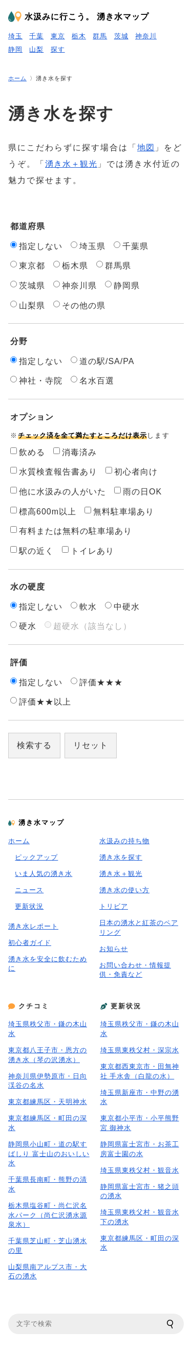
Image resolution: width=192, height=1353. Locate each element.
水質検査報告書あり (53, 471)
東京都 (27, 265)
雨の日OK (138, 491)
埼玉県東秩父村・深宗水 (139, 1050)
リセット (90, 745)
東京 (58, 36)
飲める (27, 452)
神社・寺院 (36, 380)
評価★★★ (97, 682)
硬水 (23, 625)
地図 (146, 147)
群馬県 (113, 265)
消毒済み (75, 452)
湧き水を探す (120, 857)
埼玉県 (88, 246)
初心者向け (131, 471)
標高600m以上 (43, 511)
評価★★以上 (40, 701)
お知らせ (113, 949)
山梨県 (27, 305)
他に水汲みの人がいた (58, 491)
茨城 (121, 36)
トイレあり (88, 550)
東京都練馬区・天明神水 (47, 1102)
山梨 (36, 49)
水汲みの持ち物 (124, 841)
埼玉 (15, 36)
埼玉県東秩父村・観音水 (139, 1170)
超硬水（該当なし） (88, 625)
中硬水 (122, 606)
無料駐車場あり (119, 511)
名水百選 (92, 380)
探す (58, 49)
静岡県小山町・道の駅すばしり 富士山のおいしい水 (49, 1153)
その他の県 (79, 305)
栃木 (79, 36)
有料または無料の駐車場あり (71, 530)
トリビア (113, 906)
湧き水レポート (33, 926)
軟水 (84, 606)
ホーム (17, 78)
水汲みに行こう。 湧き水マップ (87, 16)
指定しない (36, 246)
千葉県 (131, 246)
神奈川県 (75, 285)
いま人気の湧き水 (43, 873)
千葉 (36, 36)
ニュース (29, 890)
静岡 (15, 49)
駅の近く (32, 550)
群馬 (100, 36)
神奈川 (146, 36)
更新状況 (29, 906)
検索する (34, 745)
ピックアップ (36, 857)
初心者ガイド (29, 942)
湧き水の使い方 (124, 890)
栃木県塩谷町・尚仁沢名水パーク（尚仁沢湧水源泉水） (47, 1215)
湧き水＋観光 (71, 164)
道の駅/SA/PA (102, 361)
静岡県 (122, 285)
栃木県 (70, 265)
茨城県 (27, 285)
